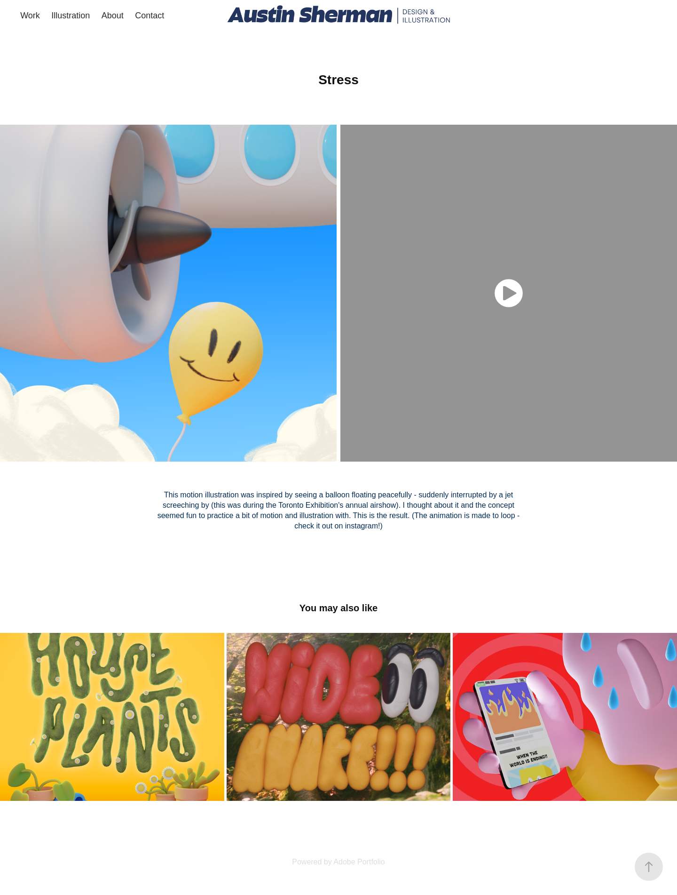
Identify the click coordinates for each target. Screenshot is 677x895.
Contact (149, 15)
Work (30, 15)
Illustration (70, 15)
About (113, 15)
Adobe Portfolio (359, 862)
